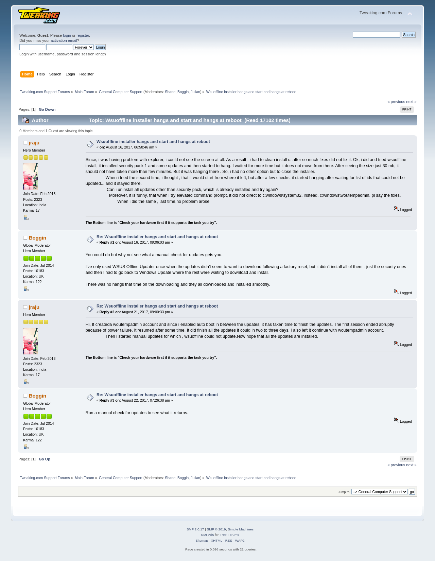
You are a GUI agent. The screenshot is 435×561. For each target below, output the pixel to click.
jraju (34, 142)
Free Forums (229, 535)
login (67, 35)
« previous (396, 102)
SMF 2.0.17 (195, 529)
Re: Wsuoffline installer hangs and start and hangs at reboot (157, 236)
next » (411, 102)
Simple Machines (241, 529)
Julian (195, 92)
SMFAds (207, 535)
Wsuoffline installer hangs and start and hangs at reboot (153, 141)
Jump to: (344, 492)
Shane (170, 92)
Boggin (183, 92)
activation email (64, 40)
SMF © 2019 (216, 529)
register (82, 35)
